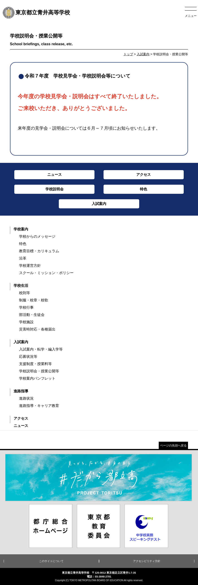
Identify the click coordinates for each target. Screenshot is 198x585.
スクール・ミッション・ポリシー (46, 273)
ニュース (21, 426)
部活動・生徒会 (32, 315)
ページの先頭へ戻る (173, 445)
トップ (128, 54)
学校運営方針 (30, 265)
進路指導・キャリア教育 (39, 406)
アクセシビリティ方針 (146, 561)
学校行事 (26, 307)
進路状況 (26, 398)
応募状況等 (28, 356)
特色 (22, 244)
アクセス (21, 418)
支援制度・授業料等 (35, 364)
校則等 (24, 293)
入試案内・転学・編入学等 (41, 349)
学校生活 (21, 285)
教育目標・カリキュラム (39, 251)
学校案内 (21, 229)
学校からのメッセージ (37, 236)
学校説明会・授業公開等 (39, 371)
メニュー (191, 16)
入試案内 (143, 54)
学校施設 (26, 322)
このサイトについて (51, 561)
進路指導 (21, 391)
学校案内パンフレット (37, 378)
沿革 (22, 258)
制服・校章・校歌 (33, 300)
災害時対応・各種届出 (37, 329)
